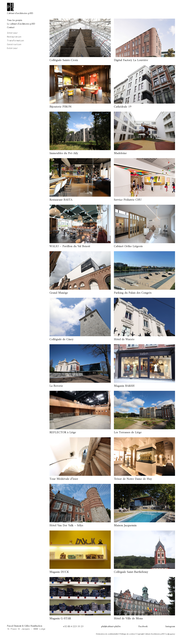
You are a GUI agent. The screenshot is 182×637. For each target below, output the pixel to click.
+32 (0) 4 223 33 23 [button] (73, 627)
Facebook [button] (143, 627)
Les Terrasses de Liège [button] (128, 432)
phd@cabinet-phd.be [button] (111, 627)
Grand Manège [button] (58, 293)
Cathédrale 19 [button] (122, 106)
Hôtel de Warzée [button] (124, 339)
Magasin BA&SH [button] (124, 386)
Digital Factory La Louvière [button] (131, 60)
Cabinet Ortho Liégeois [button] (128, 246)
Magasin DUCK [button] (59, 572)
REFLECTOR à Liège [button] (62, 432)
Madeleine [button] (120, 153)
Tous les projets (14, 20)
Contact (10, 27)
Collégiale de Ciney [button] (61, 339)
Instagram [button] (170, 627)
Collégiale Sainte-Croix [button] (63, 60)
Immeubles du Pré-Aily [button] (63, 153)
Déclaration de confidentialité (107, 634)
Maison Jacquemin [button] (125, 525)
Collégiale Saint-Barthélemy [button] (131, 572)
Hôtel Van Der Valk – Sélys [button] (66, 525)
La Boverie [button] (56, 386)
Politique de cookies (127, 634)
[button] (80, 38)
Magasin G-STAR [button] (60, 618)
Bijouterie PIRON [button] (60, 106)
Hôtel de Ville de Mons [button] (128, 618)
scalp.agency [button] (170, 634)
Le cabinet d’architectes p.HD (21, 24)
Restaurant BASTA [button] (60, 200)
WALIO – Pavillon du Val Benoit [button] (69, 246)
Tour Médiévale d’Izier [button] (63, 479)
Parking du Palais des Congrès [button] (133, 293)
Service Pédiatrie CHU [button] (128, 200)
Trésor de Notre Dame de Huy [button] (133, 479)
